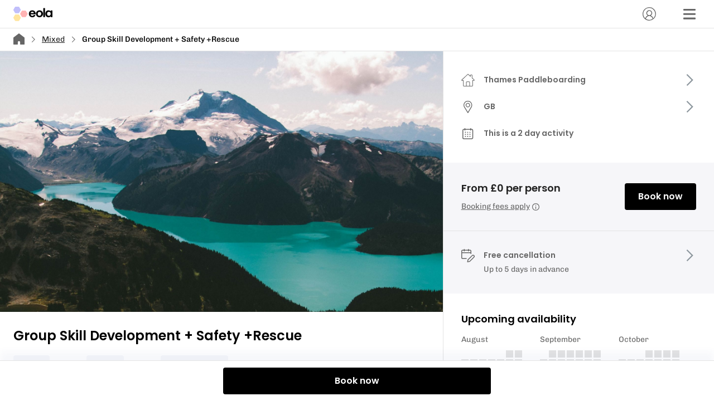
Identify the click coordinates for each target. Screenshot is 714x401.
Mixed (53, 39)
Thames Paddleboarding (535, 79)
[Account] (649, 14)
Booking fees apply (500, 206)
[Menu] (689, 14)
